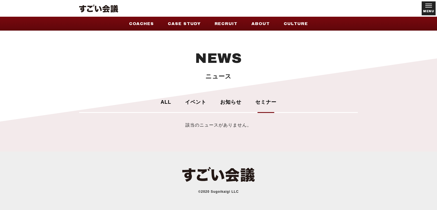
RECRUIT (226, 23)
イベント (195, 102)
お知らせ (230, 102)
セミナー (265, 102)
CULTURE (296, 23)
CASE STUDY (184, 23)
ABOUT (260, 23)
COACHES (141, 23)
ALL (166, 102)
